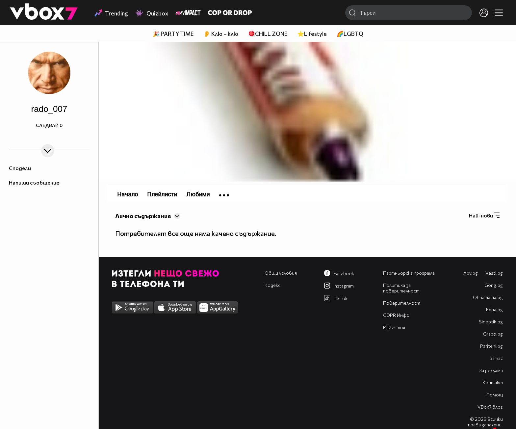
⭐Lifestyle (312, 33)
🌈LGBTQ (350, 33)
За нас (496, 358)
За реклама (491, 370)
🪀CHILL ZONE (267, 33)
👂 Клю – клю (220, 33)
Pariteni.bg (491, 346)
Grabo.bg (493, 334)
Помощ (494, 394)
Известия (394, 327)
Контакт (492, 382)
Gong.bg (493, 285)
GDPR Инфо (396, 315)
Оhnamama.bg (488, 297)
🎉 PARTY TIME (173, 33)
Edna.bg (494, 309)
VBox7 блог (490, 407)
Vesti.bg (494, 273)
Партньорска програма (409, 273)
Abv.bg (470, 273)
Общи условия (281, 273)
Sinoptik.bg (491, 321)
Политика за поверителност (401, 287)
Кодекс (272, 285)
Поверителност (401, 303)
